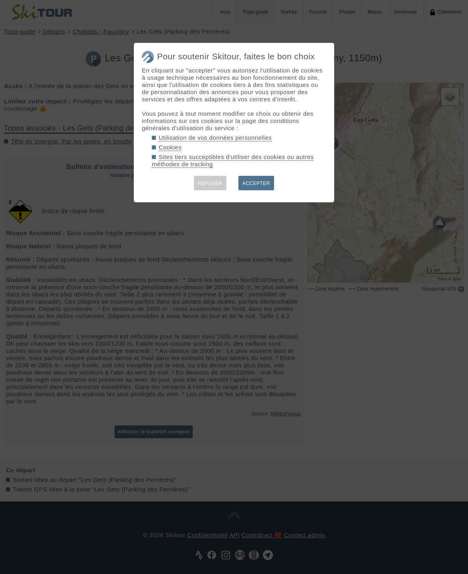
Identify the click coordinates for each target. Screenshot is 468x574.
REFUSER (210, 183)
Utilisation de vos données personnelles (215, 137)
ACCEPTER (256, 183)
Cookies (170, 147)
